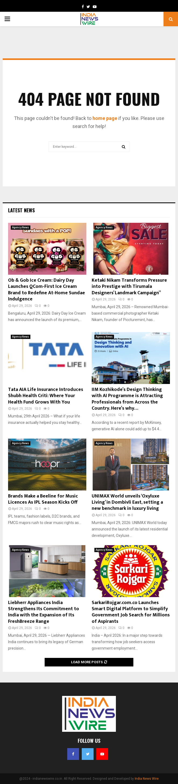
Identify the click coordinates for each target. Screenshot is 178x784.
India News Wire (147, 779)
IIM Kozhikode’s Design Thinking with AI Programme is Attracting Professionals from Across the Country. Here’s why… (127, 399)
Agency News (20, 227)
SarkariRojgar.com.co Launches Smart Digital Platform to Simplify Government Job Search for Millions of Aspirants (131, 612)
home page (104, 118)
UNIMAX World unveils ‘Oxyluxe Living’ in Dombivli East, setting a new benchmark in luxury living (127, 502)
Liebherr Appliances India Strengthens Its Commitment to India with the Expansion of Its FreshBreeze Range (43, 612)
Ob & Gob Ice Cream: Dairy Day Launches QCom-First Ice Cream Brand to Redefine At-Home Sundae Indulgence (46, 289)
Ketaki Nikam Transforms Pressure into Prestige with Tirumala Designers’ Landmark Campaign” (129, 286)
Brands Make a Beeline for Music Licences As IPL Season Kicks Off (43, 499)
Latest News (21, 210)
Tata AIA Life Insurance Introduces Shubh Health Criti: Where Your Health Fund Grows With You (45, 396)
